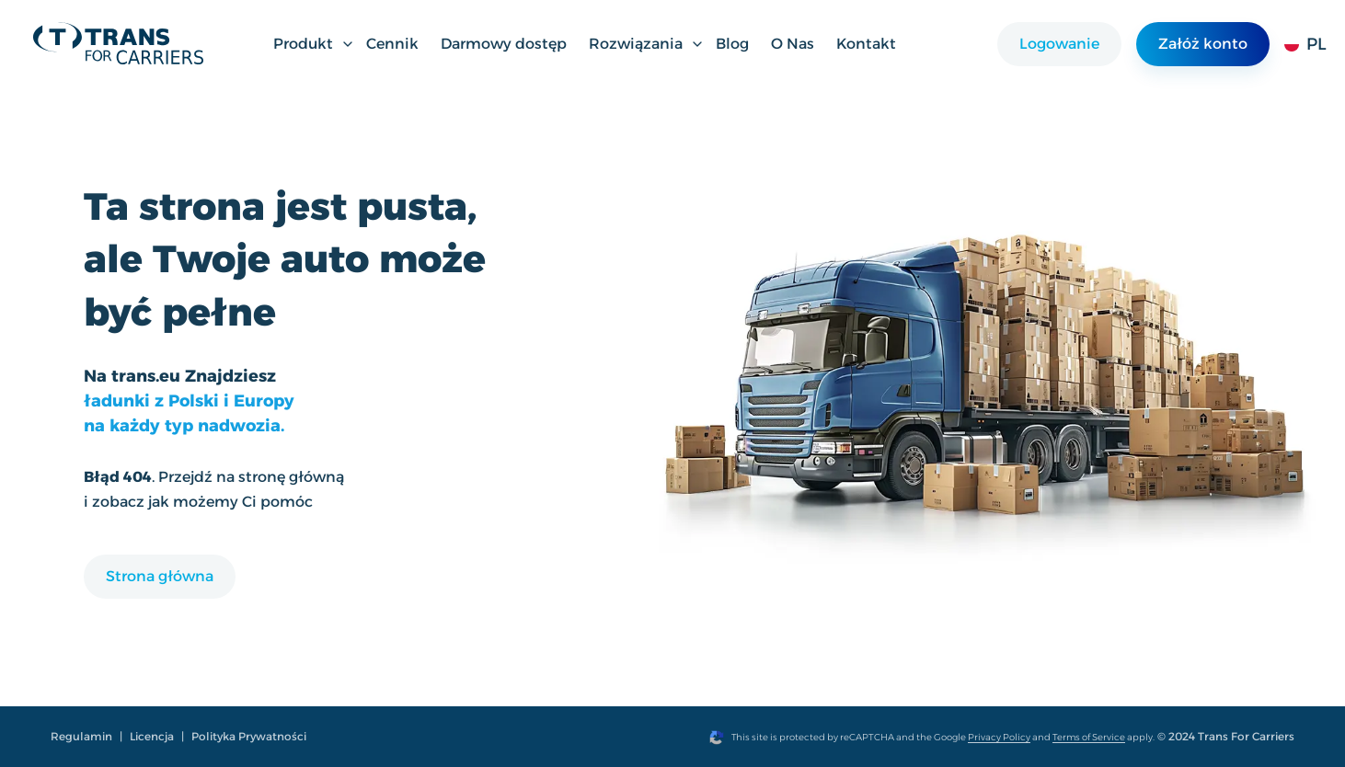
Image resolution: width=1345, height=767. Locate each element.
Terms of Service (1088, 737)
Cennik (392, 43)
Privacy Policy (999, 737)
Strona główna (159, 576)
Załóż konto (1202, 43)
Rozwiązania (647, 43)
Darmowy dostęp (504, 43)
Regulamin (81, 736)
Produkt (314, 43)
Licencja (152, 736)
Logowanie (1059, 43)
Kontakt (866, 43)
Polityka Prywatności (248, 736)
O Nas (792, 43)
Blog (732, 43)
